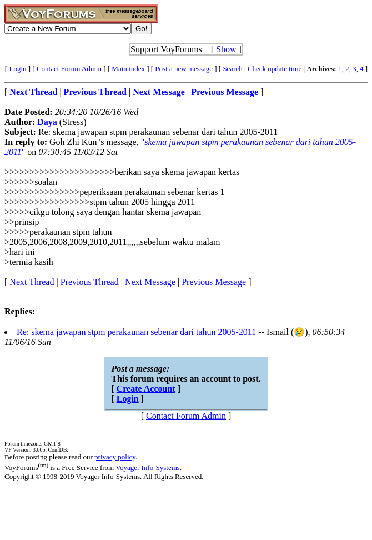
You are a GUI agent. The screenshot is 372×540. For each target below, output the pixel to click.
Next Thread (31, 282)
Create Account (146, 388)
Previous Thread (90, 282)
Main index (128, 68)
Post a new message (184, 68)
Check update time (274, 68)
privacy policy (114, 457)
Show (226, 49)
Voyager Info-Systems (147, 467)
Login (17, 68)
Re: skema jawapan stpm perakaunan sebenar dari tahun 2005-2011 (136, 332)
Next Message (150, 282)
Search (232, 68)
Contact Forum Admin (69, 68)
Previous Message (214, 282)
